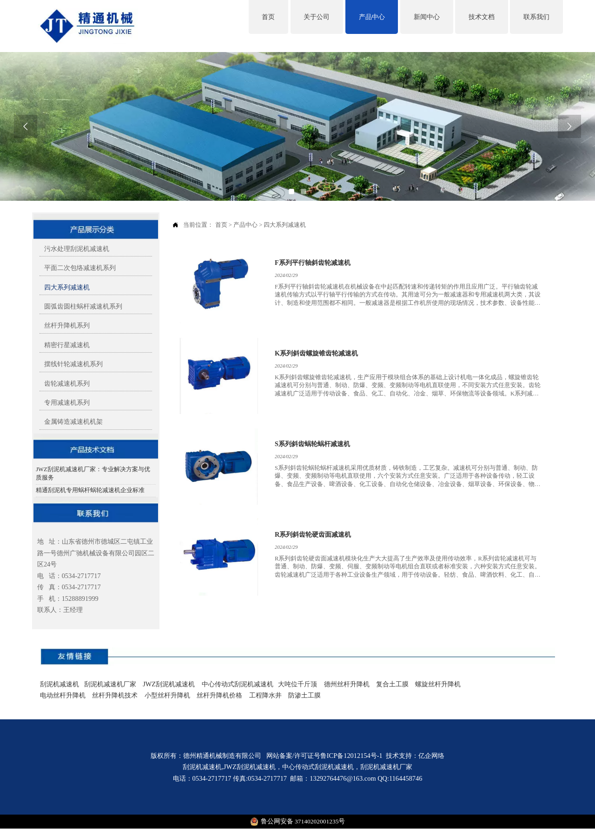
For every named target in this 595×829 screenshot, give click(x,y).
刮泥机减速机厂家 (111, 684)
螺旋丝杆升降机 (438, 684)
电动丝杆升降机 (63, 695)
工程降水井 (264, 695)
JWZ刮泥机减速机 (168, 684)
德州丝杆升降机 (347, 684)
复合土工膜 (392, 684)
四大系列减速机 (285, 225)
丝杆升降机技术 (115, 695)
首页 (221, 225)
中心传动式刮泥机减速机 (237, 684)
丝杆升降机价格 (219, 695)
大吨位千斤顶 (297, 684)
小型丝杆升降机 (167, 695)
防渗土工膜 (304, 695)
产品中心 (245, 225)
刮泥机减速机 (59, 684)
